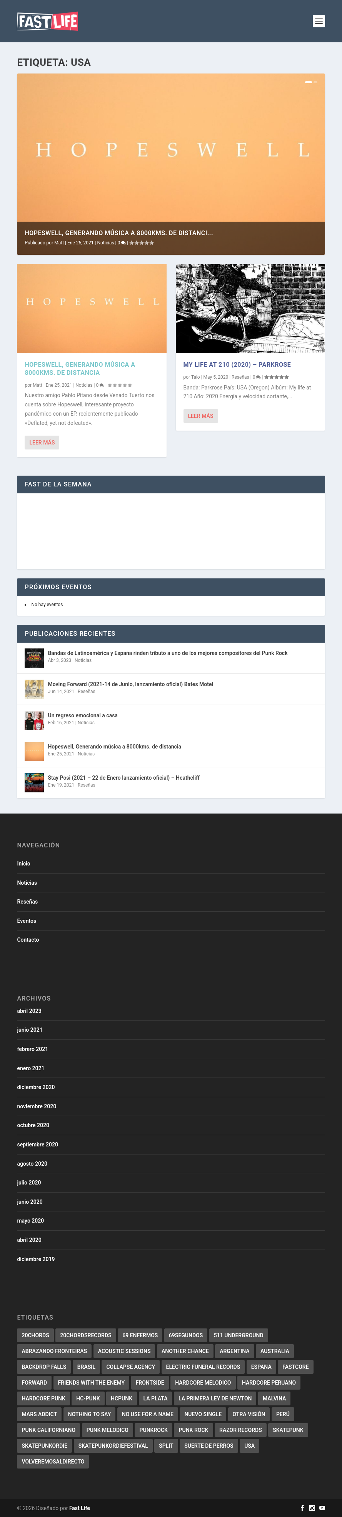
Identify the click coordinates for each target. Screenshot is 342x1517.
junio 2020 (29, 1202)
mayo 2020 (30, 1221)
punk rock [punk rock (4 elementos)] (193, 1430)
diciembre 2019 (36, 1259)
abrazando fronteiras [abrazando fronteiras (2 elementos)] (54, 1351)
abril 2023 (29, 1011)
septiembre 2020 (37, 1144)
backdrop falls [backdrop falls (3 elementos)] (44, 1367)
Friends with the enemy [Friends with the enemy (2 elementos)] (91, 1383)
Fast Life (79, 1508)
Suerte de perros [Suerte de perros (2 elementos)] (208, 1446)
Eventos (26, 921)
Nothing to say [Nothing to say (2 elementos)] (89, 1414)
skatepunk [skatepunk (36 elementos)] (288, 1430)
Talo (195, 377)
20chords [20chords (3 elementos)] (35, 1335)
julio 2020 (29, 1183)
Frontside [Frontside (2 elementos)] (150, 1383)
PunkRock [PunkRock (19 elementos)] (153, 1430)
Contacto (28, 940)
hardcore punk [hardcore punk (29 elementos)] (43, 1398)
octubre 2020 (33, 1125)
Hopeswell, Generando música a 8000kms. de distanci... (119, 233)
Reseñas (240, 377)
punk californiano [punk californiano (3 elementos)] (48, 1430)
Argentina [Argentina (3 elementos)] (234, 1351)
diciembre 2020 (36, 1087)
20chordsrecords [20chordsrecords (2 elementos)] (85, 1335)
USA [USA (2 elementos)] (249, 1446)
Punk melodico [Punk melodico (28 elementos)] (107, 1430)
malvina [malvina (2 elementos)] (274, 1398)
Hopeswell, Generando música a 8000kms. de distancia (80, 368)
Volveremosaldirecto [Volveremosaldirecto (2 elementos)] (53, 1462)
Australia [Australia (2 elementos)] (274, 1351)
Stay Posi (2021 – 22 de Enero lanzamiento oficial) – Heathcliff (124, 778)
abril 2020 (29, 1240)
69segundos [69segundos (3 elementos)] (186, 1335)
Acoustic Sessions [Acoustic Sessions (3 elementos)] (124, 1351)
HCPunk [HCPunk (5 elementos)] (121, 1398)
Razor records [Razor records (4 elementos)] (240, 1430)
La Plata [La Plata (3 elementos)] (155, 1398)
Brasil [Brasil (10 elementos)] (86, 1367)
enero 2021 (30, 1068)
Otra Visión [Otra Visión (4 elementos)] (249, 1414)
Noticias (105, 243)
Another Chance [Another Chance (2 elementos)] (185, 1351)
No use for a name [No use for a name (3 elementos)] (148, 1414)
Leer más (42, 442)
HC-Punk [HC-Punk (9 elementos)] (88, 1398)
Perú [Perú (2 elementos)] (283, 1414)
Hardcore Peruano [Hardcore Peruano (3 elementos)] (269, 1383)
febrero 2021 (32, 1049)
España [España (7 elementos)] (261, 1367)
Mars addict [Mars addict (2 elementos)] (39, 1414)
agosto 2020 (32, 1164)
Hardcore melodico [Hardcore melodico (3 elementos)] (203, 1383)
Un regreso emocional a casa (82, 715)
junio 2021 (29, 1030)
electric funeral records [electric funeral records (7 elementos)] (203, 1367)
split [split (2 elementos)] (166, 1446)
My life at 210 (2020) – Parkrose (237, 364)
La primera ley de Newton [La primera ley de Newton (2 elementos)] (215, 1398)
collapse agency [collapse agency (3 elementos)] (130, 1367)
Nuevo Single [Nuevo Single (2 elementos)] (203, 1414)
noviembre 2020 (36, 1106)
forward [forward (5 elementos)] (34, 1383)
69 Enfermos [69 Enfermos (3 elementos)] (140, 1335)
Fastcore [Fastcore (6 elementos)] (295, 1367)
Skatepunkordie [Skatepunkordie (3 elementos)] (44, 1446)
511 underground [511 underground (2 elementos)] (239, 1335)
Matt (59, 243)
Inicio (23, 863)
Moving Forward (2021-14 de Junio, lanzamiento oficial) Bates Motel (130, 684)
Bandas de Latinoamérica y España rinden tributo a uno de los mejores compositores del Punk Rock (167, 653)
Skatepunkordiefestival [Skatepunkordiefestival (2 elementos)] (113, 1446)
